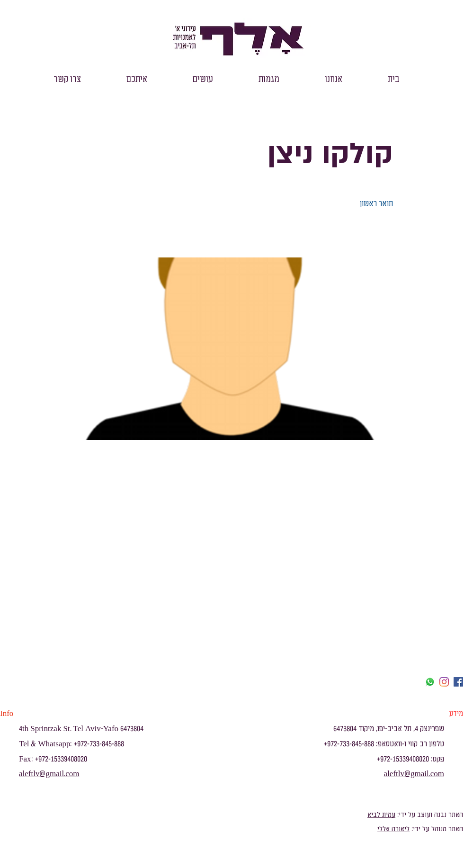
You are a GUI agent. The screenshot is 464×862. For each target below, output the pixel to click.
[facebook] (458, 682)
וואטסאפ (390, 744)
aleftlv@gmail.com (49, 774)
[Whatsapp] (430, 682)
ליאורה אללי (393, 829)
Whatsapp (54, 744)
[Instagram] (444, 682)
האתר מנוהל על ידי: (436, 829)
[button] (333, 79)
